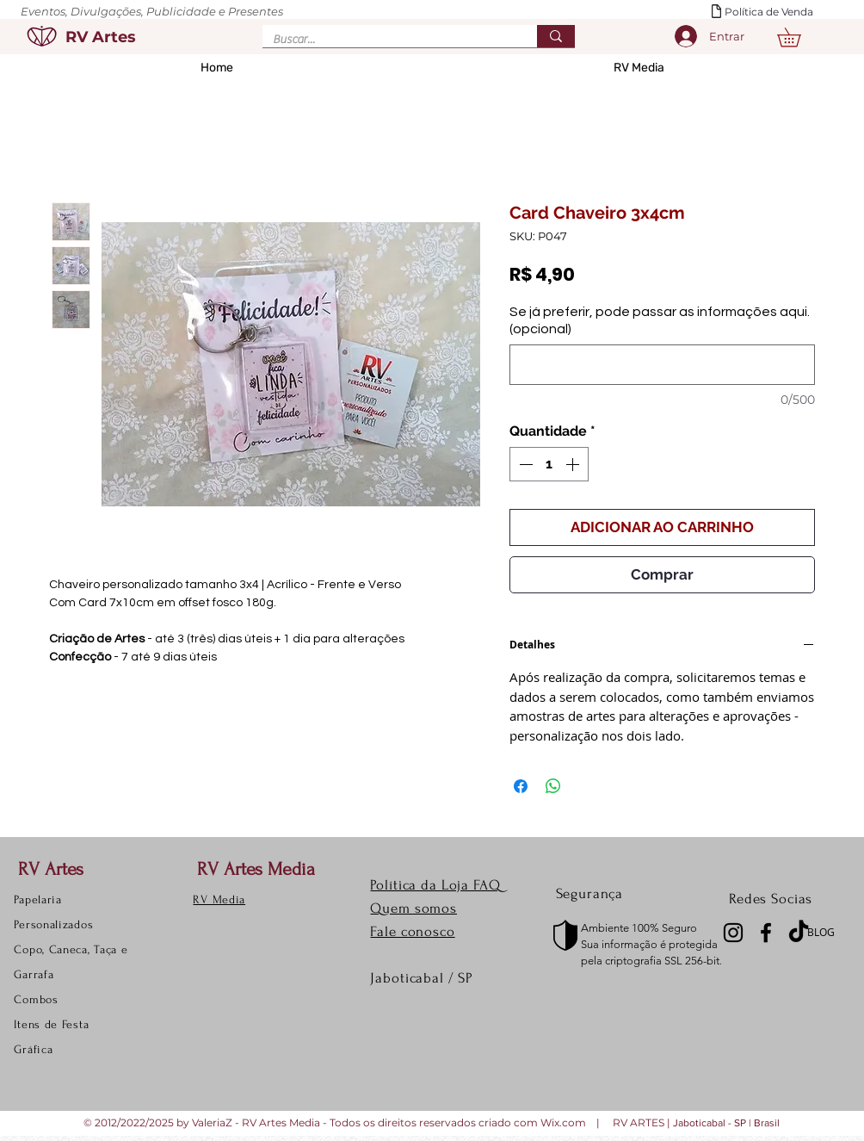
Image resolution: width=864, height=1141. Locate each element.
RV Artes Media (256, 869)
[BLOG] (825, 932)
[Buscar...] (387, 40)
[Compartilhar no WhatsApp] (553, 786)
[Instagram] (733, 933)
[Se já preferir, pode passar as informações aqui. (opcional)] (662, 364)
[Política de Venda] (777, 12)
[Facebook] (766, 933)
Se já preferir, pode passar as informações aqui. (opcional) (659, 320)
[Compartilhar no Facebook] (520, 786)
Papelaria (37, 899)
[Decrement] (524, 464)
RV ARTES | (643, 1122)
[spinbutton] (549, 464)
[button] (798, 37)
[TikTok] (799, 933)
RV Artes (50, 869)
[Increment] (574, 464)
